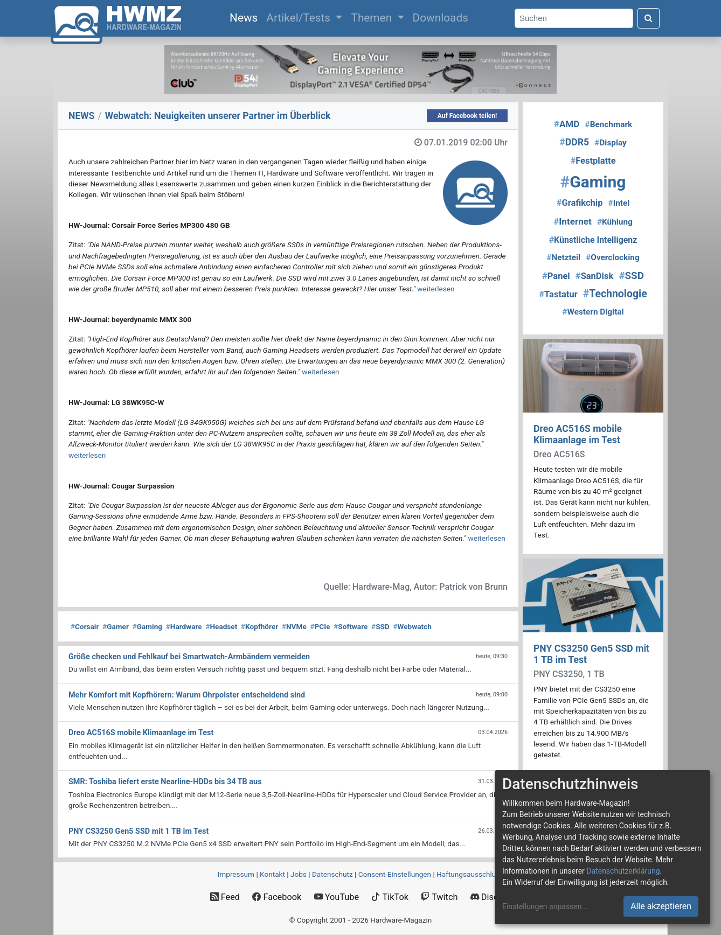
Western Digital (592, 312)
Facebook (276, 897)
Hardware (184, 626)
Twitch (439, 897)
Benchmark (609, 124)
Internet (572, 221)
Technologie (615, 294)
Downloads (440, 17)
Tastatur (558, 294)
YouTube (336, 897)
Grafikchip (580, 203)
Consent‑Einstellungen (394, 874)
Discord (490, 897)
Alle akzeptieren (660, 906)
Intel (619, 203)
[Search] (574, 19)
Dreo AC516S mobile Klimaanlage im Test (577, 434)
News (246, 16)
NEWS (81, 115)
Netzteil (563, 257)
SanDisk (594, 276)
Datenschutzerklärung (623, 871)
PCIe (320, 626)
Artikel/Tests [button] (299, 17)
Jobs (298, 874)
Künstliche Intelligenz (593, 240)
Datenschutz (332, 874)
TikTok (389, 897)
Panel (556, 276)
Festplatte (592, 161)
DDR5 (574, 142)
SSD (380, 626)
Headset (221, 626)
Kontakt (272, 874)
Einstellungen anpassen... (545, 906)
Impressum (236, 874)
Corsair (85, 626)
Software (351, 626)
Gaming (147, 626)
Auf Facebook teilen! (467, 116)
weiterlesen (435, 288)
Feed (225, 897)
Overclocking (612, 257)
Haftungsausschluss (469, 874)
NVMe (294, 626)
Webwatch (412, 626)
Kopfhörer (259, 626)
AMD (567, 123)
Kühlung (615, 222)
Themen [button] (372, 17)
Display (610, 143)
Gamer (115, 626)
